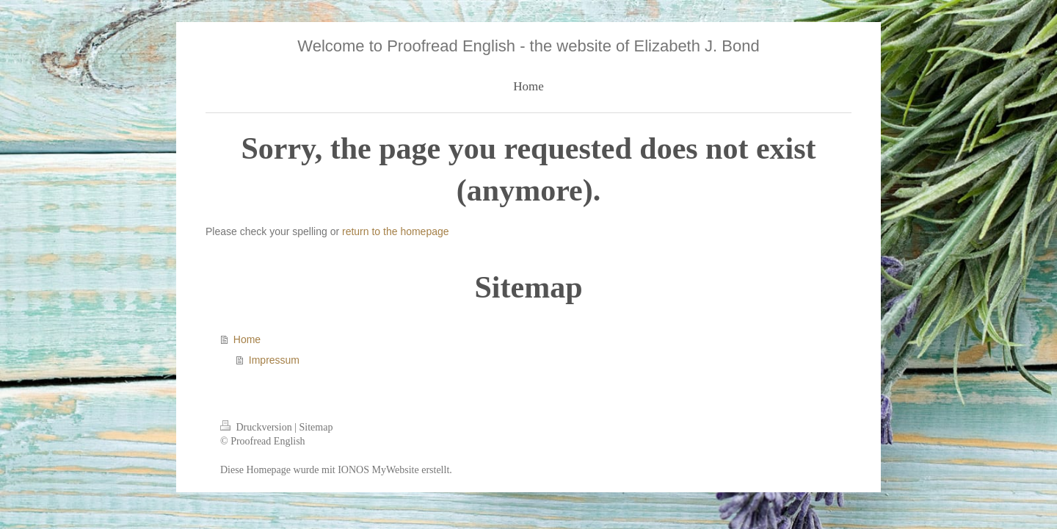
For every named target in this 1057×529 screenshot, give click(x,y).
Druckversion (257, 427)
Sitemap (316, 427)
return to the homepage (395, 231)
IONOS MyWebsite (378, 469)
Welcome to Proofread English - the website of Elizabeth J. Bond (528, 46)
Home (247, 339)
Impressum (274, 360)
